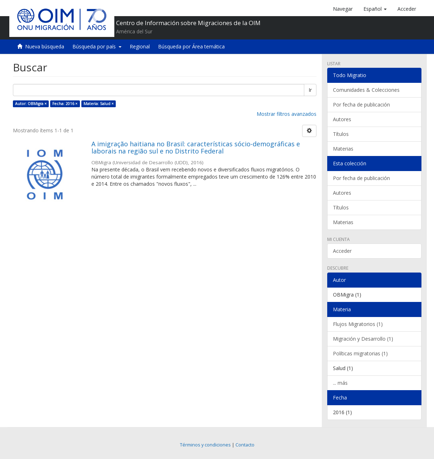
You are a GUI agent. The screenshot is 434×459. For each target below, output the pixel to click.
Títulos (341, 134)
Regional (140, 46)
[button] (375, 9)
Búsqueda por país (96, 46)
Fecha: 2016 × (64, 103)
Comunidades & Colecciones (366, 89)
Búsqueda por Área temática (191, 46)
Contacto (244, 445)
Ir (310, 89)
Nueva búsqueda (44, 46)
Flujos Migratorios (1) (358, 324)
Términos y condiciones (205, 445)
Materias (343, 148)
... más (340, 382)
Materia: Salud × (99, 103)
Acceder (342, 250)
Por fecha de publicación (361, 104)
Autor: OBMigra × (31, 103)
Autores (342, 119)
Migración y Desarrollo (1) (363, 338)
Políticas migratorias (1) (360, 353)
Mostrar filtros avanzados (286, 113)
